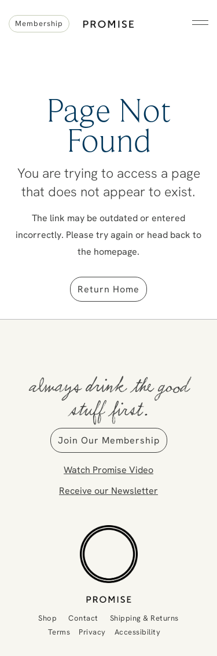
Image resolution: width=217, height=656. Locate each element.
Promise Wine (108, 19)
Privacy (92, 631)
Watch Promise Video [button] (108, 469)
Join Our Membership (109, 440)
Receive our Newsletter (108, 490)
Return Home (108, 289)
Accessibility (138, 631)
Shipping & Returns (144, 617)
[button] (200, 22)
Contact (83, 617)
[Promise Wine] (108, 564)
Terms (59, 631)
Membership (39, 23)
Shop (47, 617)
